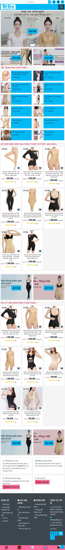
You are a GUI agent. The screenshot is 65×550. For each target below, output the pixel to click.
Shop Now (32, 31)
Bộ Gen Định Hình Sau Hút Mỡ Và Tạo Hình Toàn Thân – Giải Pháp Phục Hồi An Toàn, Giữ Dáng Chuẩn (54, 174)
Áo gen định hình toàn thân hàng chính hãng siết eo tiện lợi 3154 (10, 413)
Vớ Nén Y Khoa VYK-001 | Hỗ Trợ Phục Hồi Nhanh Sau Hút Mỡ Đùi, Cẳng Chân (10, 173)
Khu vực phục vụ (25, 529)
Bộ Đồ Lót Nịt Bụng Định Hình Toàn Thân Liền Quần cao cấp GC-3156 (32, 373)
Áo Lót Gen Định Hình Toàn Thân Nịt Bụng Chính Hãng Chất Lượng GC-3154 (32, 413)
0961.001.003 (42, 482)
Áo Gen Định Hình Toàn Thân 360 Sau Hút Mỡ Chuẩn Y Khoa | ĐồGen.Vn (32, 256)
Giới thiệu (6, 504)
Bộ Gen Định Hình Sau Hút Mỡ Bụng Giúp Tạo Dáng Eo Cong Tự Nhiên (54, 215)
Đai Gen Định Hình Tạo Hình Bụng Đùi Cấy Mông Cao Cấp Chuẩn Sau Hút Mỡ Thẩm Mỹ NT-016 (10, 215)
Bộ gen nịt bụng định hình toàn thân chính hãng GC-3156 (54, 373)
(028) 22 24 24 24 (11, 486)
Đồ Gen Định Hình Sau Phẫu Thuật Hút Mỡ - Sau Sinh (28, 144)
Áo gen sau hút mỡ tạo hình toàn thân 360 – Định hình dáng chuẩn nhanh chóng (11, 373)
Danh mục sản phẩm (14, 67)
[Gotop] (62, 547)
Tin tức (5, 518)
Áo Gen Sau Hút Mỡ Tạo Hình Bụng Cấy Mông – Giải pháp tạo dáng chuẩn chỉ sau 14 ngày (11, 257)
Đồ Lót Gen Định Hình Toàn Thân (18, 303)
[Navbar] (61, 6)
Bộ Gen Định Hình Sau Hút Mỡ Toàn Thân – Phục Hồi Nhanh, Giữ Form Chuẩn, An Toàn (32, 173)
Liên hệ (5, 521)
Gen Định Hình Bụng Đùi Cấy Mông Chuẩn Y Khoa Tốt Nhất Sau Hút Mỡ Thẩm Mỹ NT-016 (32, 215)
